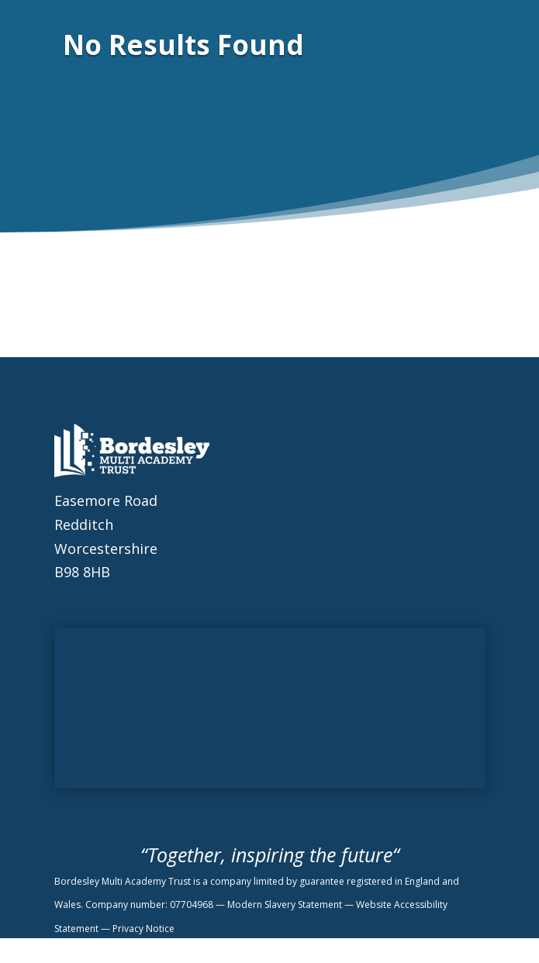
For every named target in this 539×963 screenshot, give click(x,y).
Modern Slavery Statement (285, 904)
